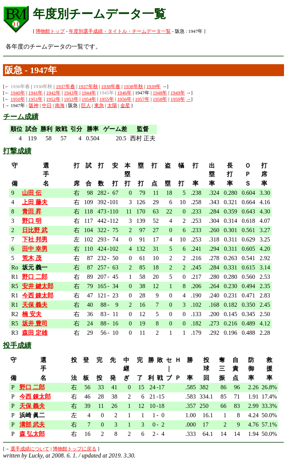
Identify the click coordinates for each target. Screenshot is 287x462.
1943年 (71, 93)
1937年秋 (88, 86)
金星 (125, 105)
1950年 (17, 99)
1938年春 (111, 86)
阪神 (33, 105)
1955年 (106, 99)
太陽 (112, 105)
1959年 (177, 99)
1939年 (153, 86)
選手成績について (29, 449)
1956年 (124, 99)
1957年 (142, 99)
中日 (47, 105)
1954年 (89, 99)
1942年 (53, 93)
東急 (99, 105)
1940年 (17, 93)
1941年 (35, 93)
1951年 (35, 99)
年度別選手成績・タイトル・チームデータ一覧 (120, 31)
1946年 (124, 93)
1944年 (89, 93)
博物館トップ (50, 31)
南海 (60, 105)
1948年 (160, 93)
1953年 (71, 99)
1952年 (53, 99)
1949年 (177, 93)
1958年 (160, 99)
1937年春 (65, 86)
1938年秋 (133, 86)
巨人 (86, 105)
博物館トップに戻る (74, 449)
